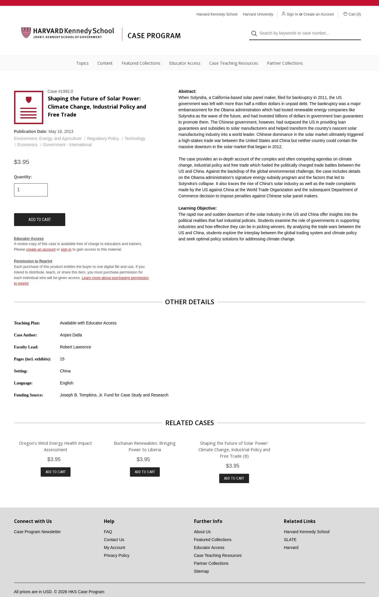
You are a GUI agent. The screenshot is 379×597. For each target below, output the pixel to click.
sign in (66, 239)
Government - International (67, 134)
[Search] (256, 28)
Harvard (291, 537)
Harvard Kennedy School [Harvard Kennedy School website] (216, 14)
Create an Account (318, 14)
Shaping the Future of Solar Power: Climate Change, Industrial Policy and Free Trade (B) (234, 439)
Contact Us (114, 529)
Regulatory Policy (103, 128)
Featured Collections (140, 53)
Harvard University (258, 14)
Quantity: (23, 166)
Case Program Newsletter (37, 521)
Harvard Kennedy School (307, 521)
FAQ (108, 521)
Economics (27, 134)
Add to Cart (55, 461)
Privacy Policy (116, 545)
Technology (135, 128)
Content (105, 53)
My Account (114, 537)
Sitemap (201, 561)
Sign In (292, 14)
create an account (41, 239)
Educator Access (184, 53)
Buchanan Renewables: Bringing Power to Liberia (145, 436)
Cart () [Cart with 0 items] (352, 14)
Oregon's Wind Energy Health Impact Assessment (55, 436)
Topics (82, 53)
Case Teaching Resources (233, 53)
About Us (202, 521)
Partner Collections (285, 53)
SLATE (290, 529)
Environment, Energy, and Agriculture (48, 128)
